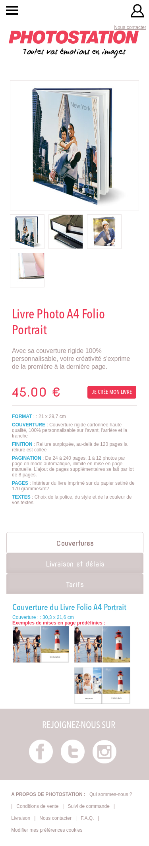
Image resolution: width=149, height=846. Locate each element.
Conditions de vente (37, 806)
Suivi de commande (88, 806)
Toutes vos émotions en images (73, 44)
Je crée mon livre (112, 392)
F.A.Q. (87, 818)
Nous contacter (130, 27)
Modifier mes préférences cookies (46, 830)
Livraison (20, 818)
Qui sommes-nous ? (110, 794)
